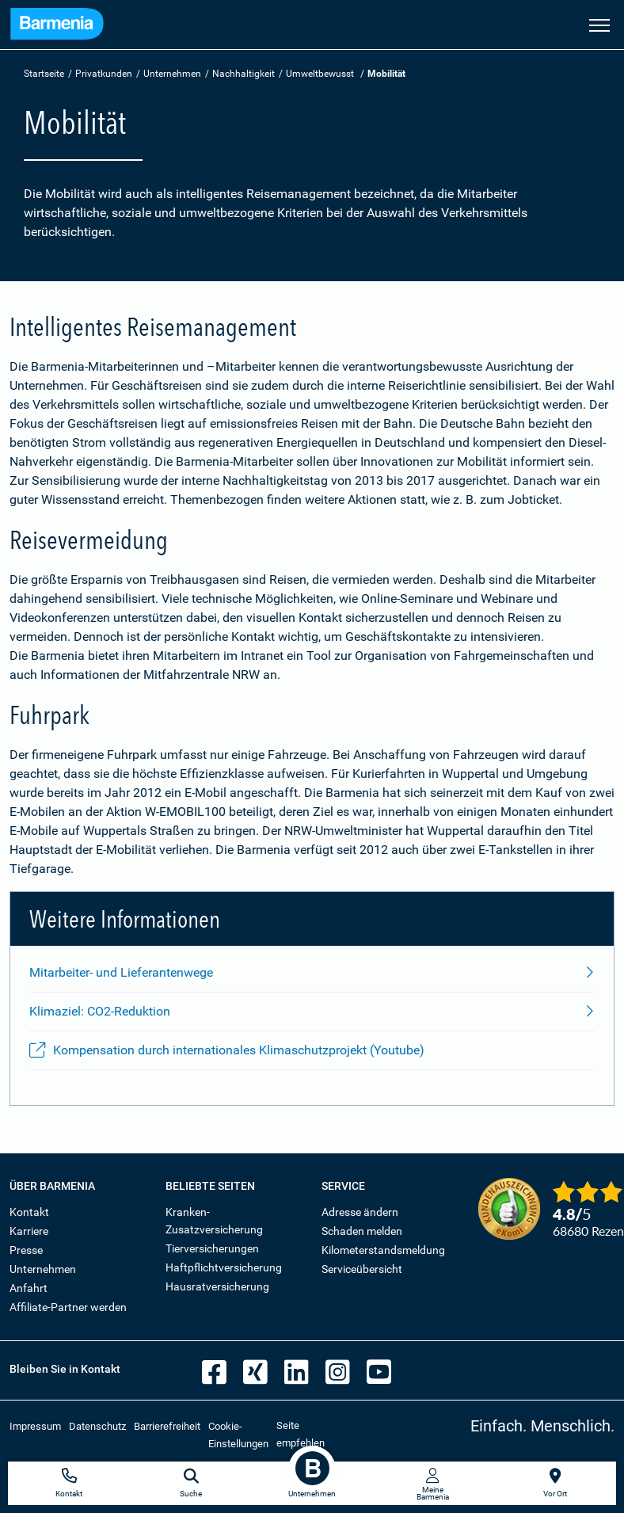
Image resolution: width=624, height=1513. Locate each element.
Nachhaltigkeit (243, 73)
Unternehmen (172, 73)
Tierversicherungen (212, 1248)
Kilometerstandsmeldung (383, 1250)
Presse (26, 1250)
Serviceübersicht (362, 1269)
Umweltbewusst (320, 73)
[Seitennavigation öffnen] (599, 24)
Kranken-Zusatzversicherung (214, 1221)
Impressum (35, 1426)
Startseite (44, 73)
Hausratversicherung (217, 1286)
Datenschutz (97, 1426)
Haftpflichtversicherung (224, 1267)
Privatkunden (103, 73)
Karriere (29, 1231)
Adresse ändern (360, 1212)
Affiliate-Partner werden (68, 1307)
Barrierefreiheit (167, 1426)
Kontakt (29, 1212)
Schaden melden (362, 1231)
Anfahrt (29, 1288)
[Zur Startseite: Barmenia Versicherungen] (57, 26)
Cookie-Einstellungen (238, 1435)
